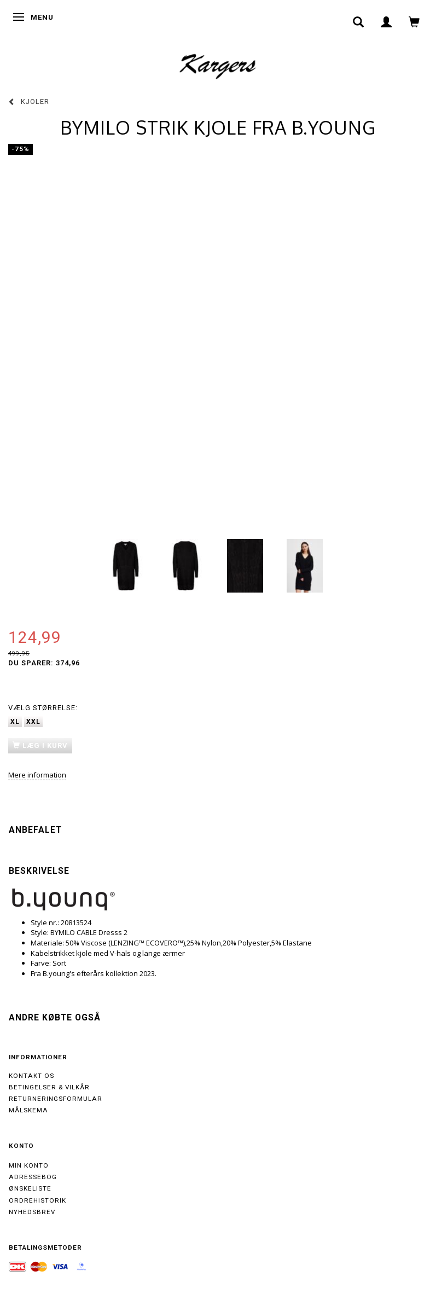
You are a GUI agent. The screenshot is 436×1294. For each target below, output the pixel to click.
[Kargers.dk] (218, 65)
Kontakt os (31, 1076)
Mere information (37, 775)
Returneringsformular (55, 1098)
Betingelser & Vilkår (49, 1087)
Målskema (28, 1110)
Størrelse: (43, 708)
